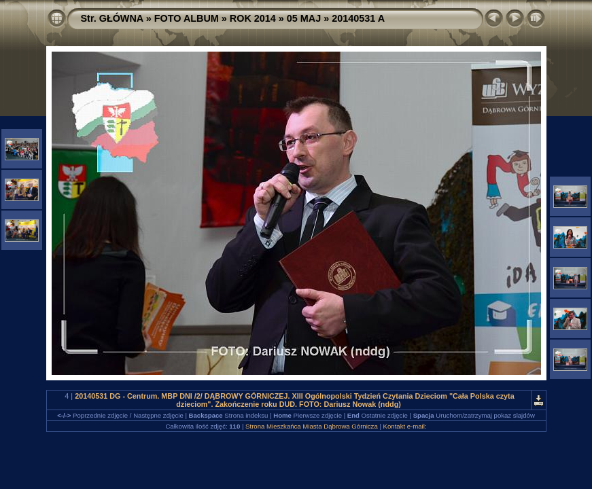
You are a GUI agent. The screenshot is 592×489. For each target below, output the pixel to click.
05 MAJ (304, 18)
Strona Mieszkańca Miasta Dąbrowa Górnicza (311, 426)
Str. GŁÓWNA (112, 18)
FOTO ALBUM (186, 18)
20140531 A (358, 18)
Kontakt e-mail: (405, 426)
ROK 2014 (253, 18)
